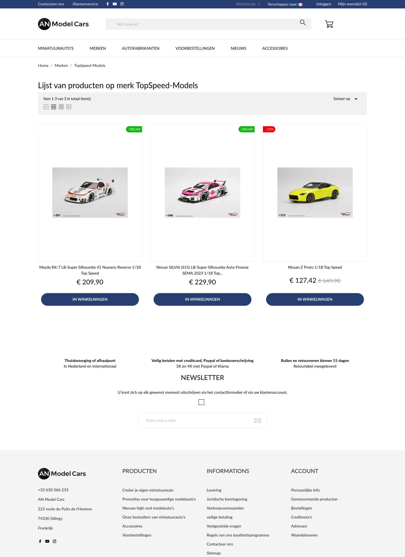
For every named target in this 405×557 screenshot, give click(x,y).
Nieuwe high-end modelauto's (148, 508)
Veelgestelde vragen (224, 526)
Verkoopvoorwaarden (225, 508)
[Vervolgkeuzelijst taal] (249, 4)
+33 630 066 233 (53, 489)
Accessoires (275, 48)
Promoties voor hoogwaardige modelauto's (159, 499)
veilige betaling (220, 517)
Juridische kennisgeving (227, 499)
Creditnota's (301, 517)
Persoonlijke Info (305, 490)
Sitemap (214, 553)
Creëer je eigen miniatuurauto (148, 490)
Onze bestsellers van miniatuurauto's (153, 517)
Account (304, 470)
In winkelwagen (90, 299)
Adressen (299, 526)
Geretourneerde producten (314, 499)
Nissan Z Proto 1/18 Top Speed (315, 267)
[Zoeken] (208, 24)
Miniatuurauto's (56, 48)
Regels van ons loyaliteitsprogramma (238, 535)
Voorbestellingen (195, 48)
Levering (214, 490)
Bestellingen (301, 508)
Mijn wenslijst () (352, 3)
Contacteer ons (51, 3)
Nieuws (238, 48)
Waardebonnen (304, 535)
